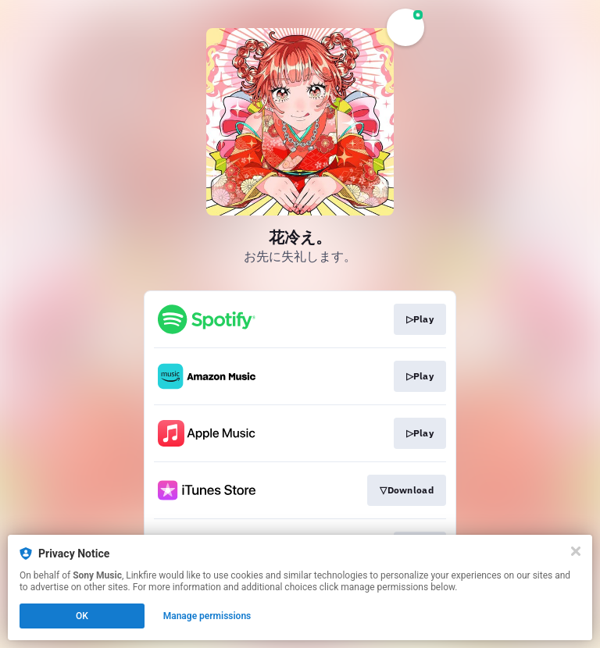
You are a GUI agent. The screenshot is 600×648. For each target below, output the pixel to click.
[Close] (575, 551)
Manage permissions (207, 616)
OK (82, 616)
